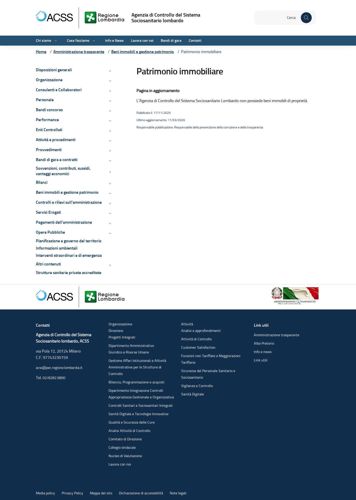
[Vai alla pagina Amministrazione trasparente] (78, 51)
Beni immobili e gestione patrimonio (67, 192)
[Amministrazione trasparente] (295, 295)
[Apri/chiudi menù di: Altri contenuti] (110, 265)
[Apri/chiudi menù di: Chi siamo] (55, 41)
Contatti (195, 40)
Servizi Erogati (48, 212)
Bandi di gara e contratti (56, 159)
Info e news (263, 352)
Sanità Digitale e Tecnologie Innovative (138, 414)
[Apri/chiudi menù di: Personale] (110, 101)
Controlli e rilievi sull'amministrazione (69, 202)
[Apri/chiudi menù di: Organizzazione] (110, 81)
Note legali (178, 493)
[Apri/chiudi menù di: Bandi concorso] (110, 111)
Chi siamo (43, 40)
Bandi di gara (171, 40)
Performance (47, 119)
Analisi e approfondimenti (201, 330)
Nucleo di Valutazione (125, 456)
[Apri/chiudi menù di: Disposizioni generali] (110, 71)
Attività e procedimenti (55, 139)
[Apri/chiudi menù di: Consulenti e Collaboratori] (110, 91)
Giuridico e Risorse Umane (129, 352)
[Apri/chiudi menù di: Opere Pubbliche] (110, 233)
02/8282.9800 (54, 378)
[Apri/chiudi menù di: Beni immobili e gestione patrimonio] (110, 193)
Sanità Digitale (192, 394)
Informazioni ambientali (56, 248)
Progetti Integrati (122, 337)
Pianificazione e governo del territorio (68, 240)
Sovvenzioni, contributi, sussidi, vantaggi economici (63, 171)
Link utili (260, 360)
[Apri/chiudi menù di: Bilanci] (110, 183)
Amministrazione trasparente (276, 335)
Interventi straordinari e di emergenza (69, 255)
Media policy (45, 493)
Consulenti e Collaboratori (59, 89)
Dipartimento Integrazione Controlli (136, 390)
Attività (187, 324)
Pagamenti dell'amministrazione (64, 222)
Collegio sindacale (122, 447)
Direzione (116, 330)
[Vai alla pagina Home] (41, 51)
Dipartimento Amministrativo (131, 345)
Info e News (114, 40)
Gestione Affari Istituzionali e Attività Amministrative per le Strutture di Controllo (137, 367)
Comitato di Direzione (125, 439)
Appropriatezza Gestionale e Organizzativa (141, 397)
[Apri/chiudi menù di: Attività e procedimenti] (110, 141)
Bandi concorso (49, 109)
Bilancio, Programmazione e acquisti (136, 382)
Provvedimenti (49, 149)
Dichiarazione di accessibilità (141, 493)
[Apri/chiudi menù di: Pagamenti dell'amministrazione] (110, 223)
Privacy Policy (72, 493)
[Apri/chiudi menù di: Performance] (110, 121)
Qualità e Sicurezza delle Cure (132, 422)
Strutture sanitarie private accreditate (68, 272)
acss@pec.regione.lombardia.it (59, 367)
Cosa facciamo (78, 40)
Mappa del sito (101, 493)
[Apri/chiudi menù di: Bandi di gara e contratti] (110, 161)
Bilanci (41, 182)
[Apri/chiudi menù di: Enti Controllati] (110, 131)
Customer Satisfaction (198, 347)
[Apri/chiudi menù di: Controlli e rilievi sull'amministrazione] (110, 203)
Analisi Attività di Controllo (129, 431)
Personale (45, 99)
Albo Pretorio (264, 343)
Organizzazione (49, 79)
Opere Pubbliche (50, 232)
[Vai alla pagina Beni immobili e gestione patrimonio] (142, 51)
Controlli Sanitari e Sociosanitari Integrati (141, 405)
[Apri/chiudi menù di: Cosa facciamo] (93, 41)
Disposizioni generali (54, 69)
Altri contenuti (48, 264)
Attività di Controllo (196, 339)
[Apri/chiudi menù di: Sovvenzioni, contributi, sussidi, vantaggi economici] (110, 172)
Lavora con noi (142, 40)
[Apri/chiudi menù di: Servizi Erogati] (110, 213)
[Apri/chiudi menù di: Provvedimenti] (110, 151)
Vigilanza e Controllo (197, 386)
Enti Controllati (49, 129)
